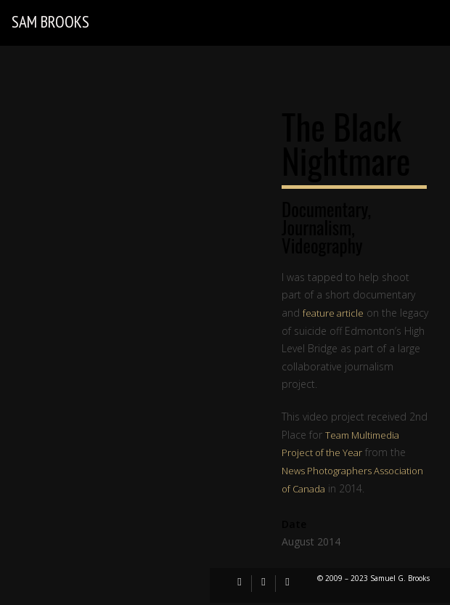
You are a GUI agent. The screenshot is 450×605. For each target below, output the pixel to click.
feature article (333, 313)
